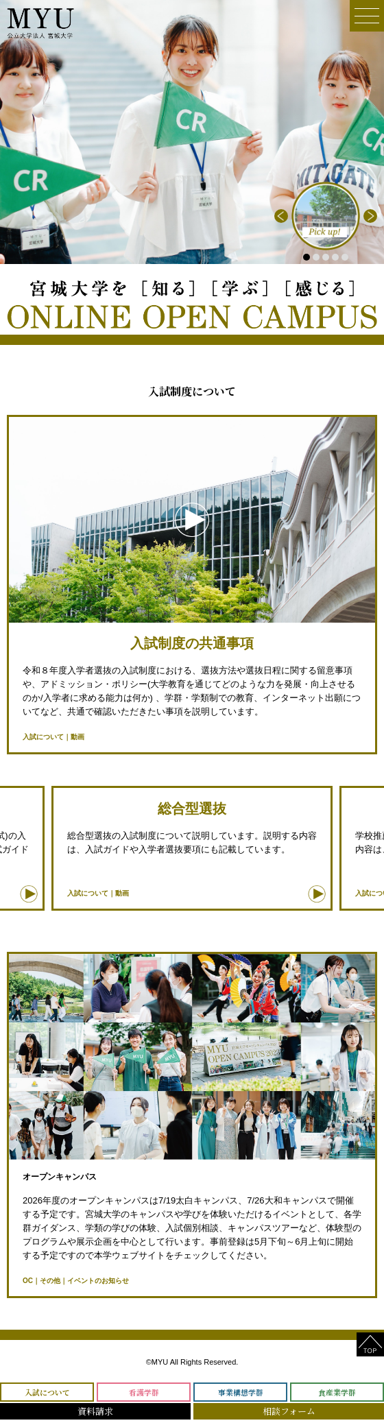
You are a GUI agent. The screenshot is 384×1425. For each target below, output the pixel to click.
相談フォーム (289, 1410)
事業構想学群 (240, 1392)
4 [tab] (335, 257)
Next (370, 216)
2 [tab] (316, 257)
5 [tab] (344, 257)
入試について (47, 1392)
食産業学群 (337, 1392)
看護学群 (144, 1392)
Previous (281, 216)
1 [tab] (306, 257)
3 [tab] (325, 257)
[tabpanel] (325, 216)
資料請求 (95, 1410)
